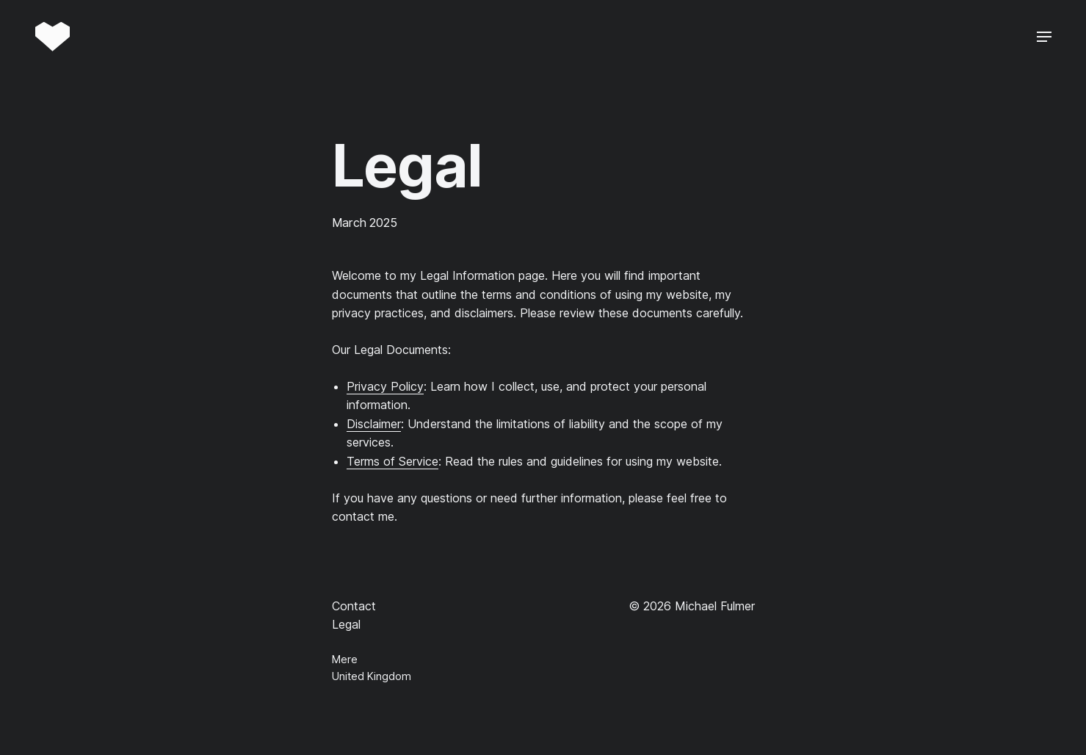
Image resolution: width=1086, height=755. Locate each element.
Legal (346, 624)
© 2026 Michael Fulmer (692, 606)
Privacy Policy (385, 386)
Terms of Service (392, 461)
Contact (354, 606)
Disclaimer (374, 423)
